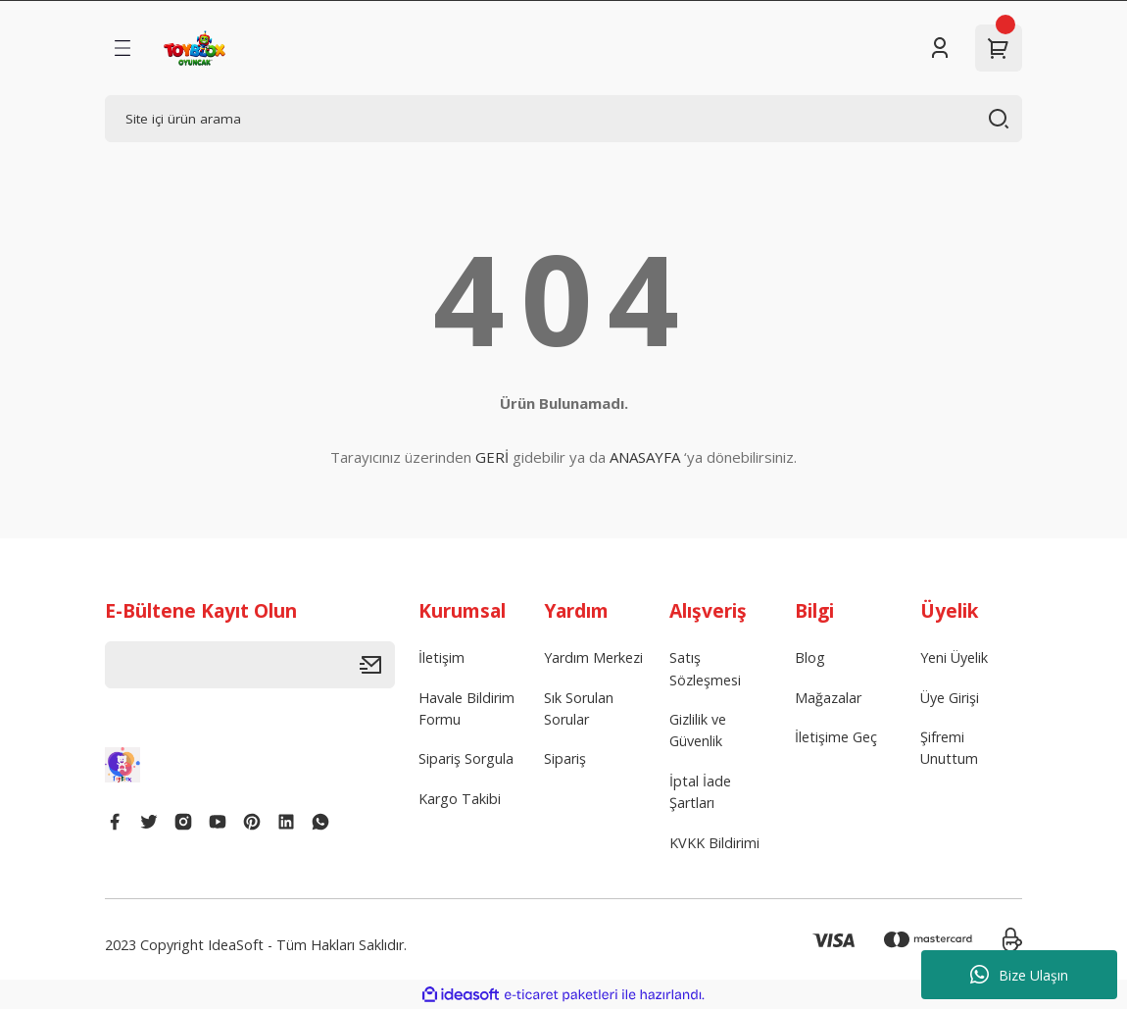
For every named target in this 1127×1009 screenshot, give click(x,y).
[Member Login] (939, 48)
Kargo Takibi (459, 798)
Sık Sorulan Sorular (578, 708)
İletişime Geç (836, 737)
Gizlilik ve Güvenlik (697, 730)
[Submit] (377, 664)
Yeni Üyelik (954, 657)
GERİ (492, 457)
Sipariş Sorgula (466, 758)
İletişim (441, 657)
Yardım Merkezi (593, 657)
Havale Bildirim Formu (466, 708)
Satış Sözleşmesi (705, 668)
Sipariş (565, 758)
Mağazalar (828, 697)
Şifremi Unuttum (949, 748)
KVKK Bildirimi (714, 842)
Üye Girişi (949, 697)
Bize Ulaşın (1019, 974)
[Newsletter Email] (250, 664)
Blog (810, 657)
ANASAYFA (645, 457)
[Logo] (194, 48)
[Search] (563, 118)
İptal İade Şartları (700, 792)
